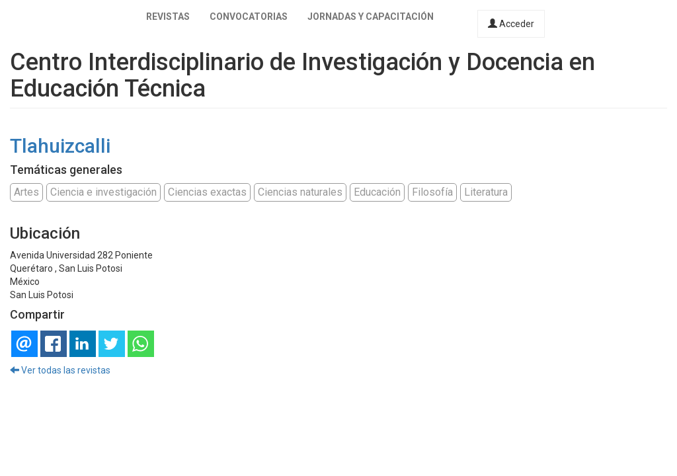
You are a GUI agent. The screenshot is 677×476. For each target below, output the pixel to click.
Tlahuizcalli (60, 145)
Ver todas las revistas (60, 370)
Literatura (486, 192)
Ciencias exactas (207, 192)
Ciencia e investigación (103, 192)
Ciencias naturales (300, 192)
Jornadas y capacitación (370, 16)
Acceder (511, 24)
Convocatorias (249, 16)
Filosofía (432, 192)
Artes (26, 192)
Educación (377, 192)
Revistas (168, 16)
